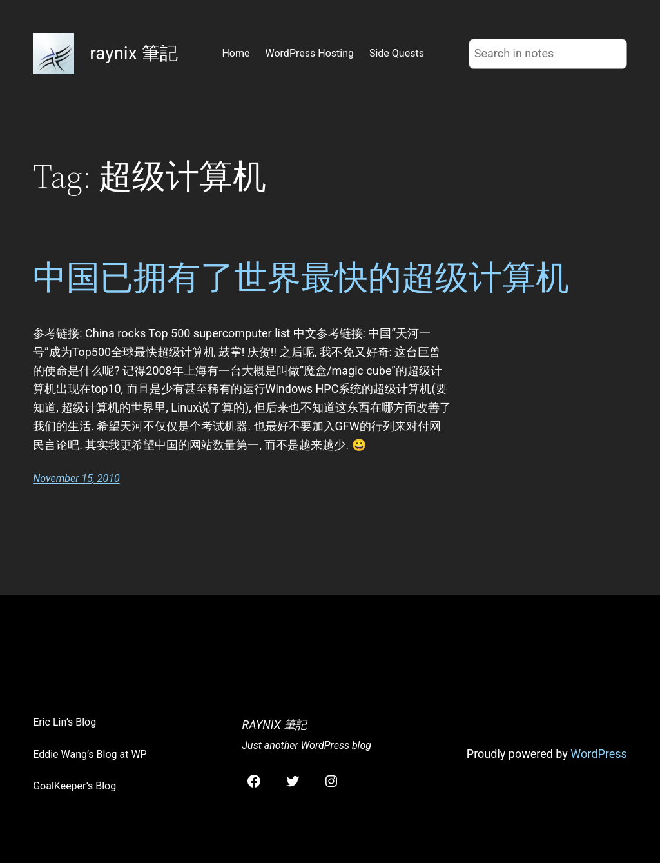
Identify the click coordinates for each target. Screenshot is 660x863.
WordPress (598, 753)
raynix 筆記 (133, 53)
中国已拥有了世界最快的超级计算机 (301, 277)
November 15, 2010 (76, 478)
